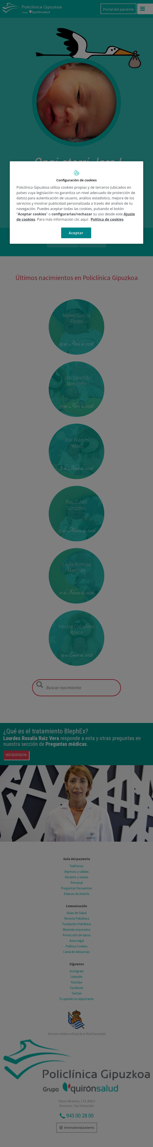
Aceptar (76, 232)
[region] (76, 202)
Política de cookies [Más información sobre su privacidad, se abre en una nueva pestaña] (107, 219)
